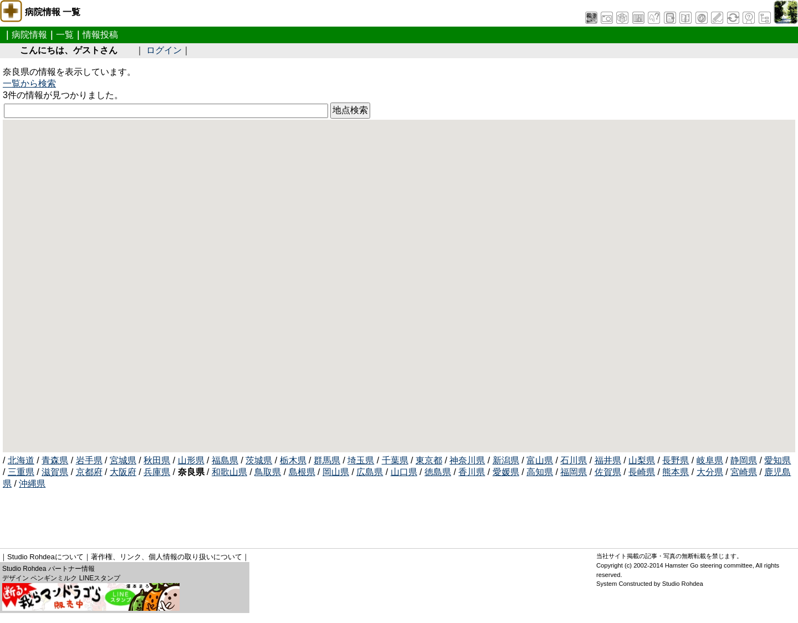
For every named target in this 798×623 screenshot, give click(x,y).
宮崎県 (743, 472)
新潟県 (506, 460)
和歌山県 (229, 472)
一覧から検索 (29, 83)
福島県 (225, 460)
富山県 (539, 460)
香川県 (471, 472)
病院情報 (29, 34)
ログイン (164, 50)
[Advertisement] (204, 515)
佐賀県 (608, 472)
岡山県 (336, 472)
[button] (372, 272)
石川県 (573, 460)
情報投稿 (100, 34)
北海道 (21, 460)
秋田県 (157, 460)
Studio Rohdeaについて (45, 557)
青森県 (55, 460)
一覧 (65, 34)
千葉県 (395, 460)
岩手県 (89, 460)
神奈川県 (467, 460)
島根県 (302, 472)
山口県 (404, 472)
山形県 (191, 460)
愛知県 (777, 460)
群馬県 (327, 460)
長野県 (675, 460)
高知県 (539, 472)
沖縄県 (32, 483)
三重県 (21, 472)
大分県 (710, 472)
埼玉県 (360, 460)
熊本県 (675, 472)
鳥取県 (267, 472)
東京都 (429, 460)
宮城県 (123, 460)
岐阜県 (710, 460)
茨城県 (258, 460)
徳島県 (437, 472)
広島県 (369, 472)
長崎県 (641, 472)
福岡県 (573, 472)
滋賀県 (55, 472)
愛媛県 (506, 472)
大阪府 (123, 472)
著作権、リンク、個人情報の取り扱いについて (166, 557)
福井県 (608, 460)
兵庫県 (157, 472)
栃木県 (293, 460)
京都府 (89, 472)
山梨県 (641, 460)
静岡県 (743, 460)
